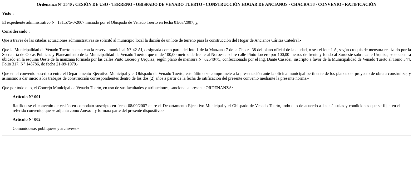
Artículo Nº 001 (27, 96)
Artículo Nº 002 (27, 119)
